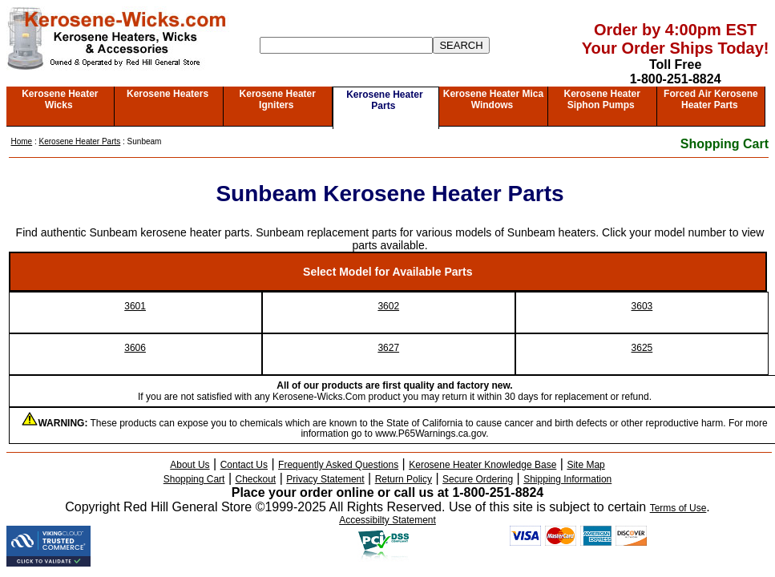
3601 (135, 306)
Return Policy (403, 479)
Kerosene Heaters (167, 93)
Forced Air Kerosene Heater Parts (711, 99)
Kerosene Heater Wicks (60, 99)
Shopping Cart (724, 144)
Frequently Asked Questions (338, 464)
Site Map (585, 464)
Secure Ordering (477, 479)
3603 (642, 306)
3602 (388, 306)
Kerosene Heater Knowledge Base (482, 464)
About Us (189, 464)
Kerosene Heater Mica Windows (493, 99)
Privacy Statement (325, 479)
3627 (388, 347)
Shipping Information (567, 479)
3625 (642, 347)
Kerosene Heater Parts (384, 100)
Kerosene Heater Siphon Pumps (601, 99)
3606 (135, 347)
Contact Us (244, 464)
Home (22, 141)
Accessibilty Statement (387, 520)
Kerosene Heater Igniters (278, 99)
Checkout (256, 479)
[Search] (346, 45)
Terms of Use (678, 508)
